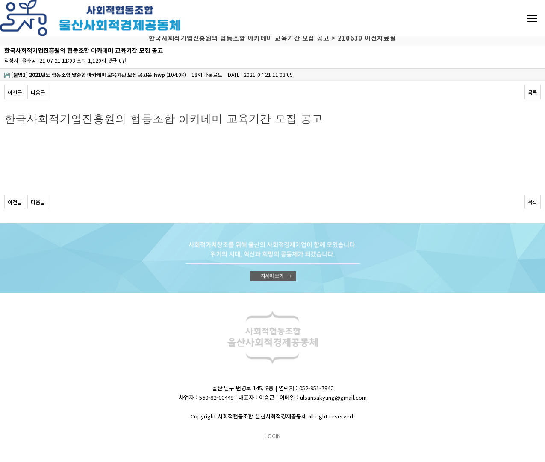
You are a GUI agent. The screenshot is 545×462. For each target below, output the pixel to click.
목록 (532, 92)
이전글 (15, 92)
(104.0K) (95, 74)
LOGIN (273, 436)
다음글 (38, 92)
